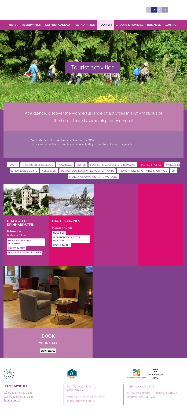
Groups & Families (129, 24)
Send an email (12, 400)
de (165, 10)
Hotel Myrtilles (27, 10)
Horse (81, 164)
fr (148, 10)
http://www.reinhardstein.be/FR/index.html (9, 259)
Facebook (172, 10)
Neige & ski (49, 170)
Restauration (84, 24)
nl (159, 10)
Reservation (31, 24)
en (154, 10)
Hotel (13, 24)
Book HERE (48, 350)
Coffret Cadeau (57, 24)
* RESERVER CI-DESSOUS (37, 164)
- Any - (13, 164)
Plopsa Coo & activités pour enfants (87, 170)
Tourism (105, 24)
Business (154, 24)
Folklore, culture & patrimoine (112, 164)
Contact (171, 24)
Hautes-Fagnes (151, 164)
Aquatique (65, 164)
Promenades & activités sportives (142, 170)
